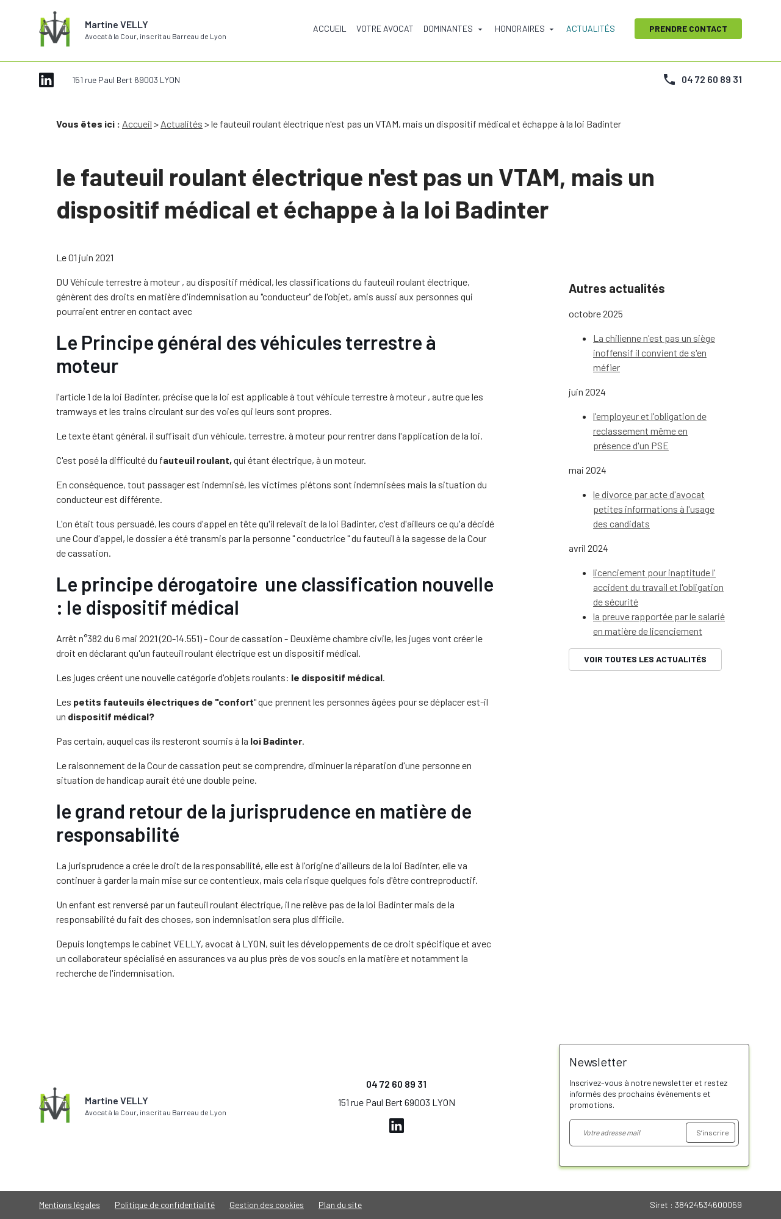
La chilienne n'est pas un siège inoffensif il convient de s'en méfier (654, 322)
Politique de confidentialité (165, 1204)
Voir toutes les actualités (645, 629)
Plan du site (340, 1204)
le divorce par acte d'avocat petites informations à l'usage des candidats (653, 478)
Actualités (590, 28)
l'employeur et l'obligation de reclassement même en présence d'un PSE (650, 400)
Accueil (330, 28)
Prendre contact (688, 28)
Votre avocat (385, 28)
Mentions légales (69, 1204)
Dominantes (448, 28)
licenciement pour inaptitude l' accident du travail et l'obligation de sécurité (658, 557)
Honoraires (520, 28)
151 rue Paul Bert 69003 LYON (126, 79)
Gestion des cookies (266, 1204)
